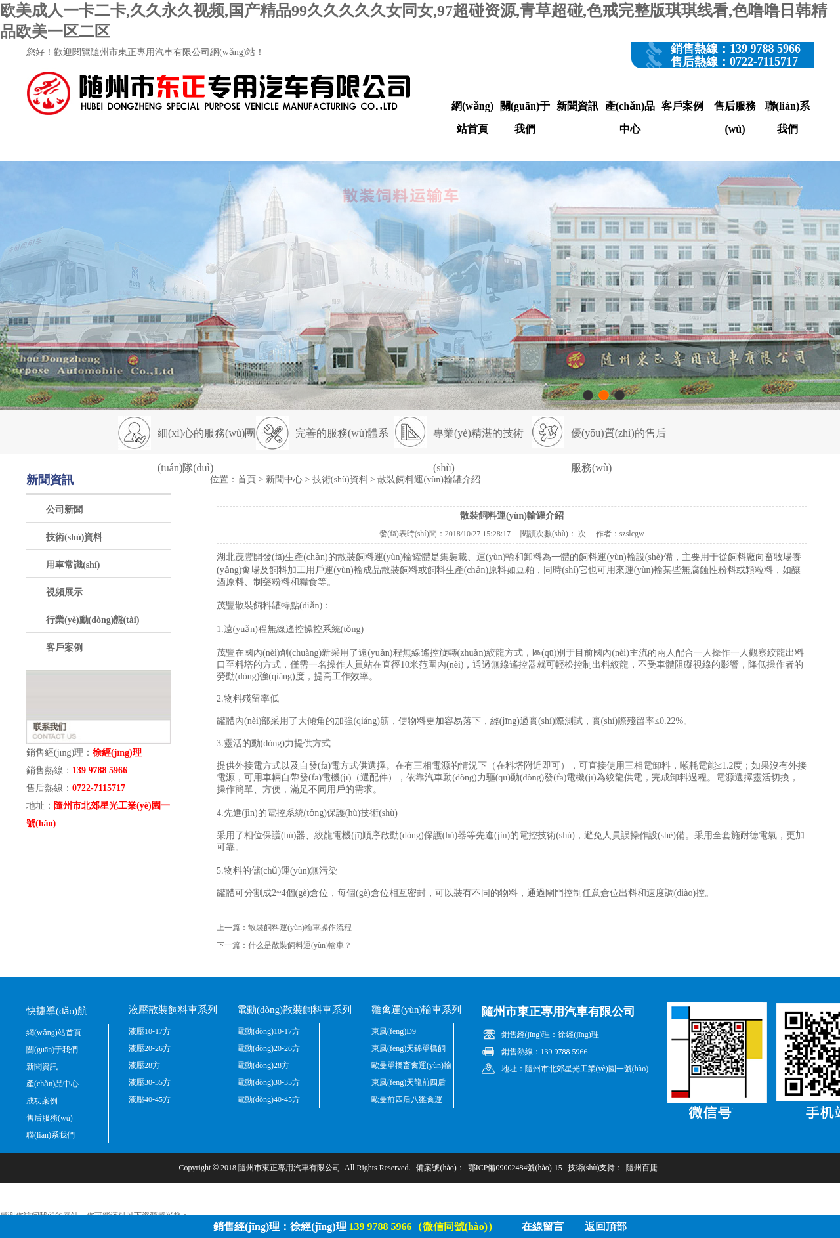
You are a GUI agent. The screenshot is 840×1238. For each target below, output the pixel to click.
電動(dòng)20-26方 (268, 1048)
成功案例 (42, 1100)
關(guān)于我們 (525, 117)
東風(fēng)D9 (393, 1031)
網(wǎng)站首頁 (473, 117)
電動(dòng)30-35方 (268, 1082)
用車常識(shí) (73, 565)
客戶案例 (683, 106)
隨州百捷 (642, 1167)
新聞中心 (284, 479)
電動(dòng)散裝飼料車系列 (294, 1009)
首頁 (247, 479)
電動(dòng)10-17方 (268, 1031)
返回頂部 (606, 1226)
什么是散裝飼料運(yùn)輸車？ (300, 945)
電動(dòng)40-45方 (268, 1099)
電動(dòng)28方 (263, 1065)
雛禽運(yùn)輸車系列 (416, 1009)
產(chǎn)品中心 (630, 117)
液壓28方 (144, 1065)
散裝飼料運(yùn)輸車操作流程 (300, 927)
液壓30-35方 (150, 1082)
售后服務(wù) (735, 117)
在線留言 (543, 1226)
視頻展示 (64, 592)
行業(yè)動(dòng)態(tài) (92, 620)
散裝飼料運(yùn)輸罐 (379, 557)
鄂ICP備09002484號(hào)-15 (515, 1167)
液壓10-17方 (150, 1031)
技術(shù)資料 (74, 537)
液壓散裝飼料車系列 (173, 1009)
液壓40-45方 (150, 1099)
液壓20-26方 (150, 1048)
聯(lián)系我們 (787, 117)
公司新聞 (64, 510)
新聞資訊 (577, 106)
